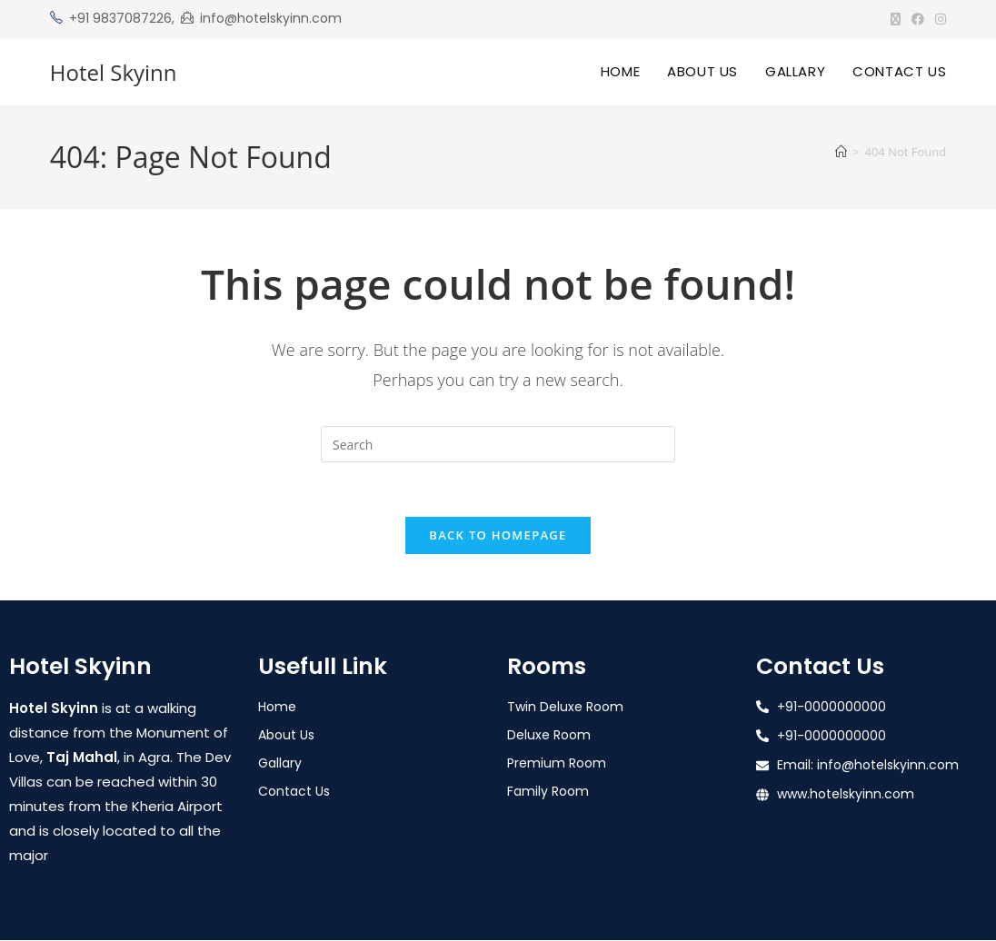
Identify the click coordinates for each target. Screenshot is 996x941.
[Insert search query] (498, 444)
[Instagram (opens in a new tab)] (938, 19)
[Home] (841, 152)
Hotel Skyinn (113, 72)
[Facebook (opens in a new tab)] (918, 19)
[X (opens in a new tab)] (895, 19)
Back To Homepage (497, 536)
